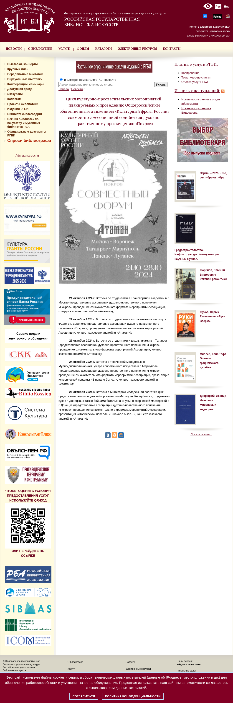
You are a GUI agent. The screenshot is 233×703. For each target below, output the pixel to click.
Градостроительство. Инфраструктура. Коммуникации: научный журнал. (197, 254)
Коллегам (14, 99)
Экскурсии (15, 94)
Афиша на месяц (27, 155)
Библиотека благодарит (24, 114)
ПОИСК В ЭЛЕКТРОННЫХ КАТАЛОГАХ (210, 27)
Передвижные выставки (25, 74)
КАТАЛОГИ (103, 49)
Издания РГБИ (17, 109)
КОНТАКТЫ (171, 49)
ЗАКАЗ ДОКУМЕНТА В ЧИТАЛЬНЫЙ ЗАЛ (208, 35)
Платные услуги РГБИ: (196, 64)
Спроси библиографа (29, 140)
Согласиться (84, 696)
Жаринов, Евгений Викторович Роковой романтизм (213, 275)
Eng (227, 6)
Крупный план (17, 69)
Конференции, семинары (25, 84)
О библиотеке (75, 662)
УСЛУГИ (64, 49)
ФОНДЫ (83, 49)
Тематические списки (195, 77)
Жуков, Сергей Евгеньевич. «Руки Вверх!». (212, 317)
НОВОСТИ (14, 49)
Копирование (190, 73)
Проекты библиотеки (22, 104)
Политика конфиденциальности (133, 696)
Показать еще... (201, 434)
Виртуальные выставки (25, 79)
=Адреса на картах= (188, 664)
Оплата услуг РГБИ (194, 82)
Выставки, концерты (22, 64)
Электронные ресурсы (138, 668)
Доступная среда (19, 89)
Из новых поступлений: (197, 90)
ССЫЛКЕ (28, 555)
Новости (77, 89)
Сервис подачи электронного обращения (28, 336)
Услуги (71, 668)
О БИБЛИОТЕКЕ (40, 49)
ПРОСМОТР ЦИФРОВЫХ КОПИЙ (213, 31)
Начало (63, 89)
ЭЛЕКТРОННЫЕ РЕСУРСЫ (137, 49)
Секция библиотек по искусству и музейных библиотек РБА (23, 122)
